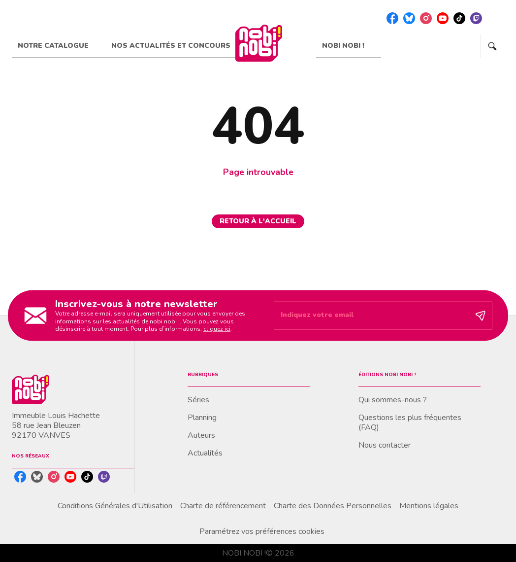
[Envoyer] (480, 315)
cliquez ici (216, 329)
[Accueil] (258, 43)
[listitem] (392, 18)
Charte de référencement (223, 505)
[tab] (58, 46)
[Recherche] (492, 46)
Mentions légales (428, 505)
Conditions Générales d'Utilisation (115, 505)
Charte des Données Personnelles (332, 505)
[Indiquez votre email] (371, 315)
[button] (258, 221)
